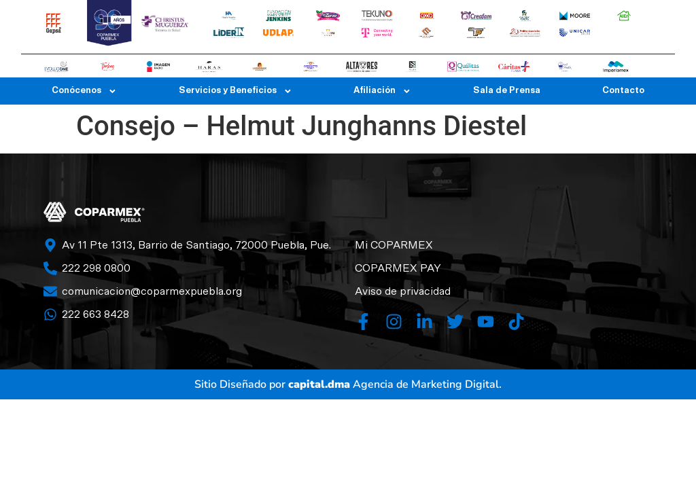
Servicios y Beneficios (235, 91)
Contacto (623, 90)
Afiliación (382, 91)
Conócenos (84, 91)
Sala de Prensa (506, 90)
